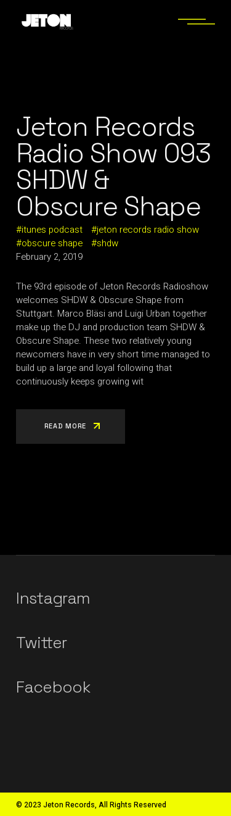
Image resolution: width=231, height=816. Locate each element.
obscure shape (52, 243)
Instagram (53, 598)
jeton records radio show (148, 229)
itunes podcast (52, 229)
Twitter (41, 642)
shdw (107, 243)
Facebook (53, 687)
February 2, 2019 (49, 257)
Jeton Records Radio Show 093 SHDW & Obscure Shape (113, 166)
